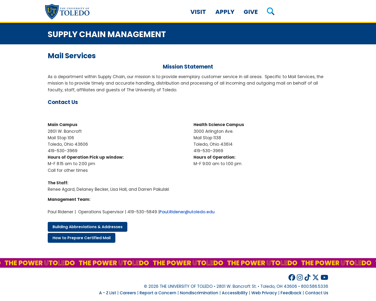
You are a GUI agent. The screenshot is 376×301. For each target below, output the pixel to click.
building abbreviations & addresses (88, 227)
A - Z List (107, 293)
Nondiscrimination (199, 293)
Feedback (291, 293)
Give (251, 12)
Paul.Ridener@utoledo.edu (187, 212)
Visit (198, 12)
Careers (128, 293)
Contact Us (316, 293)
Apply (225, 12)
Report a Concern (158, 293)
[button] (270, 12)
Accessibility (235, 293)
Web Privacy (264, 293)
